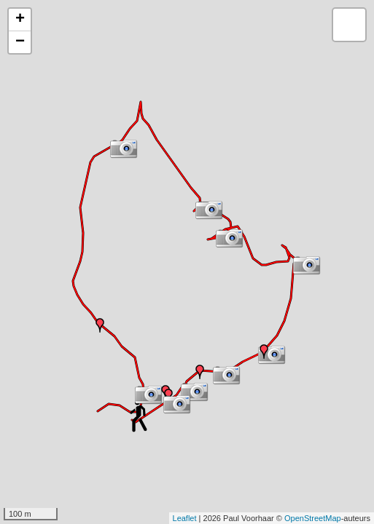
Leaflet (185, 518)
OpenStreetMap (312, 518)
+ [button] (20, 20)
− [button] (20, 42)
